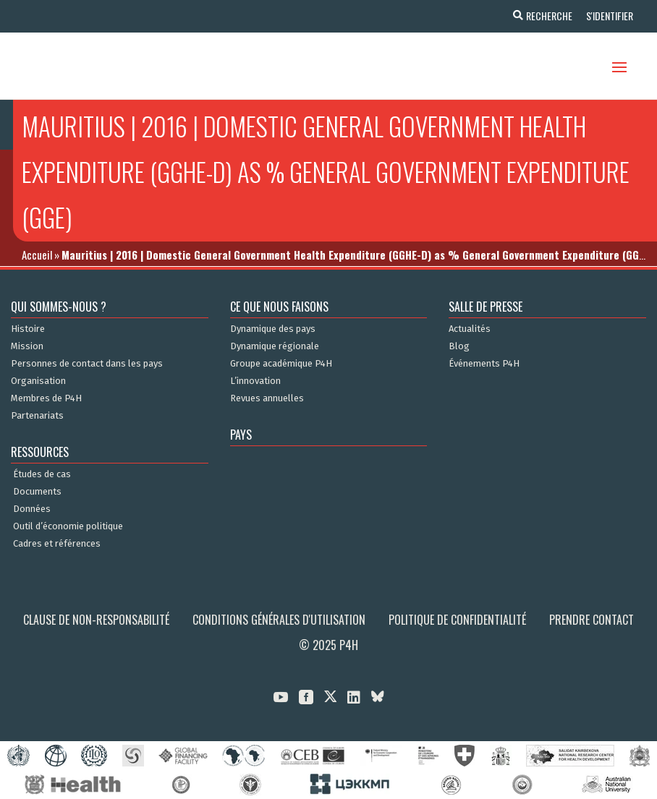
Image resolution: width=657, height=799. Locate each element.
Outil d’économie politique (68, 526)
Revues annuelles (267, 398)
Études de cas (42, 474)
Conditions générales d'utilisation (278, 619)
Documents (37, 492)
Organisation (38, 381)
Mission (27, 346)
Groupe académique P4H (281, 364)
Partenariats (37, 416)
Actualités (470, 329)
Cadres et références (57, 544)
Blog (459, 346)
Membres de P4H (46, 398)
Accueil (37, 254)
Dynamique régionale (274, 346)
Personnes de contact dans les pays (87, 364)
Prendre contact (591, 619)
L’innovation (255, 381)
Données (32, 509)
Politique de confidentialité (457, 619)
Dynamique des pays (272, 329)
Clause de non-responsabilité (96, 619)
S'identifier (608, 15)
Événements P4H (484, 364)
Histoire (28, 329)
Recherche (547, 15)
